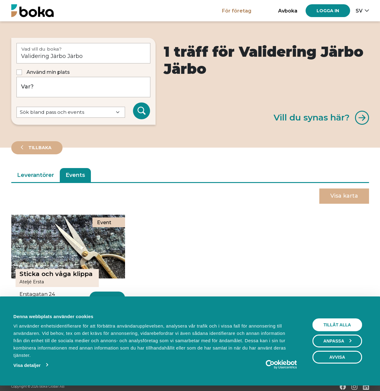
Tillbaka (39, 147)
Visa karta (344, 195)
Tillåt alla (337, 324)
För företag (236, 11)
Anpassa (338, 341)
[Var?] (83, 87)
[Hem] (32, 10)
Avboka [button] (287, 11)
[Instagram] (354, 387)
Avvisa (337, 357)
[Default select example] (71, 112)
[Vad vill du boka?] (83, 53)
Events (75, 175)
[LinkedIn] (366, 387)
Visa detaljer (26, 365)
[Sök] (141, 111)
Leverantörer (35, 175)
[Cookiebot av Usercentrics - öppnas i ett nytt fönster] (270, 364)
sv (359, 11)
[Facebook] (343, 387)
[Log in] (328, 10)
